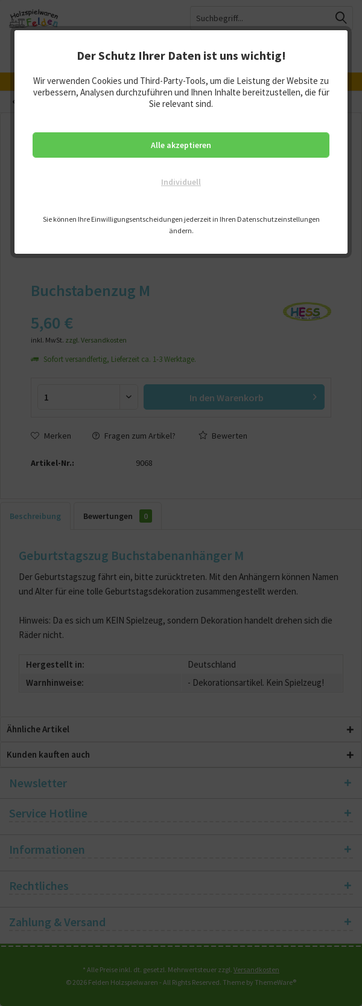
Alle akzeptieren (181, 145)
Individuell (181, 181)
